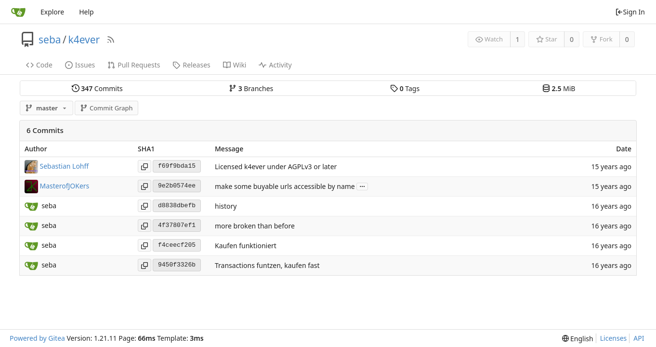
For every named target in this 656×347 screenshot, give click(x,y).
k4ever (84, 39)
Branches (251, 88)
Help (86, 11)
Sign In (630, 11)
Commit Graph (106, 108)
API (638, 338)
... (362, 186)
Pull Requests (133, 64)
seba (50, 39)
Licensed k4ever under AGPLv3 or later (276, 166)
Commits (97, 88)
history (225, 206)
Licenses (613, 338)
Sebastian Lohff (64, 165)
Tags (405, 88)
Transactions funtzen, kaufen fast (267, 265)
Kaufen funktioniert (245, 245)
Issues (80, 64)
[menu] (577, 338)
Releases (191, 64)
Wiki (235, 64)
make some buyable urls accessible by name (285, 186)
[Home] (18, 12)
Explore (52, 11)
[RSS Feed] (110, 39)
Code (39, 64)
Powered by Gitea (37, 338)
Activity (275, 64)
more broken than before (255, 225)
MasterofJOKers (65, 185)
